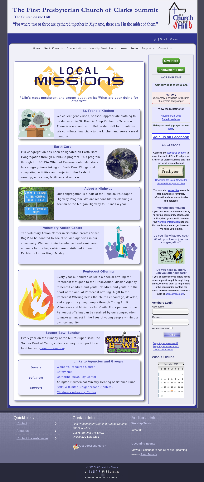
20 (175, 387)
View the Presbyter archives (171, 183)
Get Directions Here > (92, 445)
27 (175, 391)
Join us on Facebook (171, 137)
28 (179, 391)
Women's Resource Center (76, 366)
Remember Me (160, 328)
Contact (22, 423)
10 (165, 383)
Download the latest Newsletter (171, 180)
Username (158, 306)
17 (165, 387)
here (170, 129)
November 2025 (171, 364)
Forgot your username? (166, 346)
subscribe (173, 190)
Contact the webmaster (32, 438)
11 (168, 383)
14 (179, 383)
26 (172, 391)
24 (165, 391)
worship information (169, 222)
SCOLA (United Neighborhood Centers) (85, 387)
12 (172, 383)
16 (162, 387)
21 (179, 387)
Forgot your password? (165, 343)
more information (52, 348)
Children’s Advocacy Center (76, 392)
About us (23, 430)
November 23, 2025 (171, 116)
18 (168, 387)
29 (182, 391)
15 (182, 383)
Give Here (171, 60)
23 (162, 391)
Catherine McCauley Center (76, 376)
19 (172, 387)
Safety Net (64, 371)
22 (182, 387)
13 (175, 383)
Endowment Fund (171, 69)
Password (157, 317)
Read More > (149, 454)
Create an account (163, 349)
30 (162, 395)
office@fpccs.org (174, 294)
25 (168, 391)
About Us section (176, 152)
